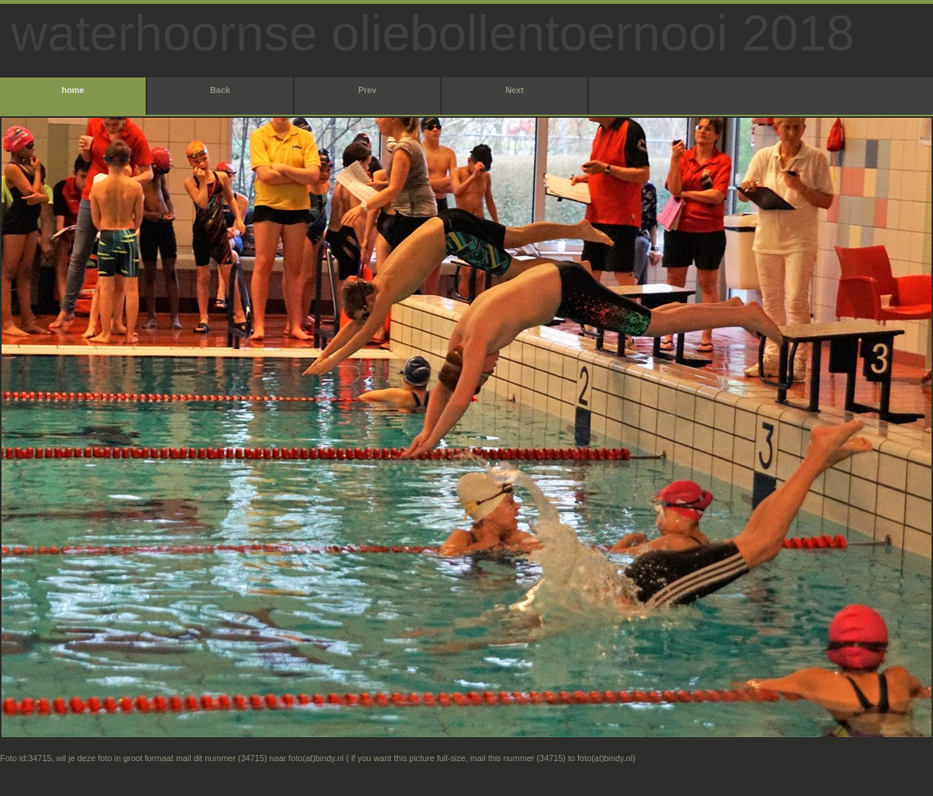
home (72, 90)
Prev (367, 90)
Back (220, 90)
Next (514, 90)
